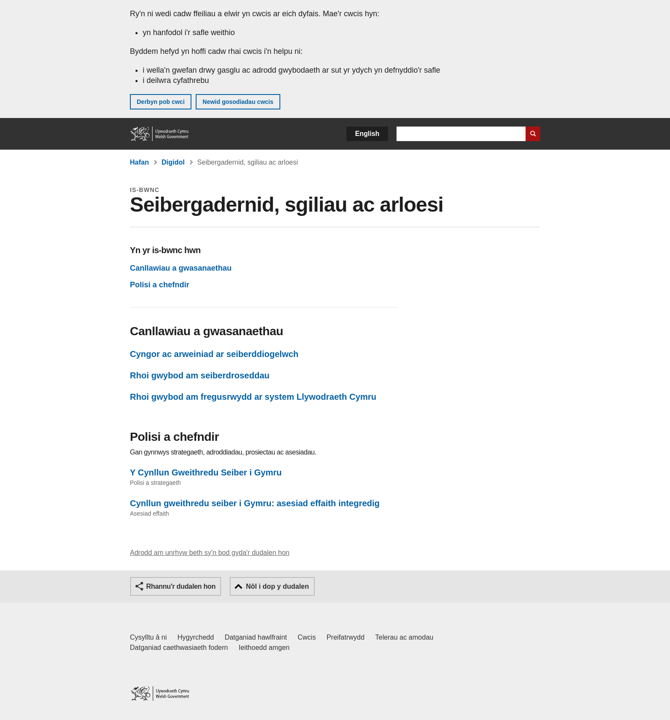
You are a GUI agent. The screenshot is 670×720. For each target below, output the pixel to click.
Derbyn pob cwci (161, 101)
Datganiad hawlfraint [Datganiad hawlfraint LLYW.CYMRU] (256, 637)
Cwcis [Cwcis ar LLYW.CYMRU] (307, 637)
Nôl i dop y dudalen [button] (277, 586)
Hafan (139, 162)
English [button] (367, 133)
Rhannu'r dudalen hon (180, 586)
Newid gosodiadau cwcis (238, 101)
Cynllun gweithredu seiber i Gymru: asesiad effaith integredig (255, 503)
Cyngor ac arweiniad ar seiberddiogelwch (214, 354)
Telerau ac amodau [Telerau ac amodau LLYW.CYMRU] (404, 637)
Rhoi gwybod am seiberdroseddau (200, 375)
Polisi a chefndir (159, 284)
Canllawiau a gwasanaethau (181, 268)
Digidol (173, 162)
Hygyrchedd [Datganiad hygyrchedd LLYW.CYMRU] (195, 637)
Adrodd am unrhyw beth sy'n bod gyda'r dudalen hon (209, 552)
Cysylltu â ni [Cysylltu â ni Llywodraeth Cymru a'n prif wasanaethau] (148, 637)
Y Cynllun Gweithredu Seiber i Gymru (206, 472)
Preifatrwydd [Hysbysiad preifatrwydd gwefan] (345, 637)
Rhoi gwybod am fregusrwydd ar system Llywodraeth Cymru (253, 396)
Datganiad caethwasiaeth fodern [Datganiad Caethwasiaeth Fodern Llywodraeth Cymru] (179, 647)
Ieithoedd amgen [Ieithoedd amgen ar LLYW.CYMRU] (264, 647)
